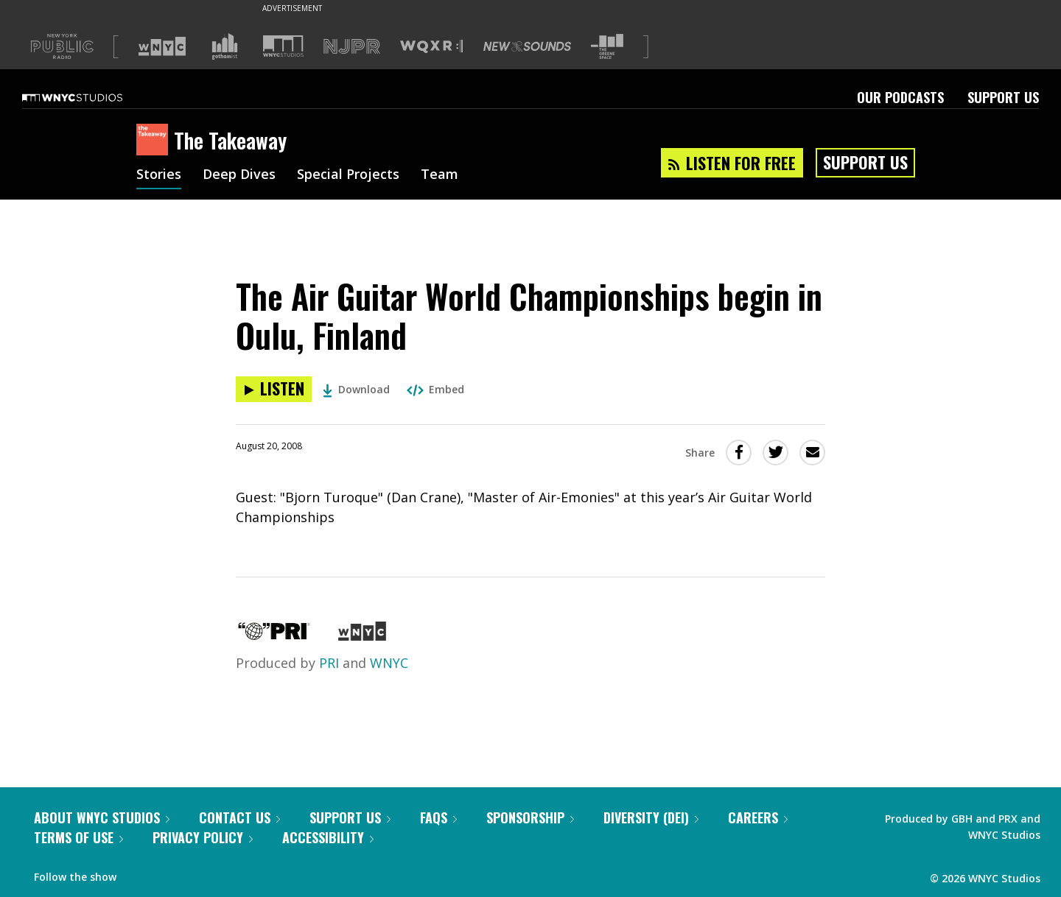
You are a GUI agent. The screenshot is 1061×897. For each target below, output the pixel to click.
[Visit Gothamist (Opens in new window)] (224, 46)
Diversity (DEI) (650, 817)
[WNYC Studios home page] (90, 97)
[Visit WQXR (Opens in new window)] (431, 47)
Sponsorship (530, 817)
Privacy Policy (203, 837)
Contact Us (239, 817)
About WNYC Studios (101, 817)
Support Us (1003, 97)
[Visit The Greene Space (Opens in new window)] (607, 47)
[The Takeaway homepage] (155, 141)
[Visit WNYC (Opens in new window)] (162, 46)
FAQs (438, 817)
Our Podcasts (900, 97)
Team (439, 175)
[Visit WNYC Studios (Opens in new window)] (283, 46)
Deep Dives (239, 175)
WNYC (389, 663)
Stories (158, 175)
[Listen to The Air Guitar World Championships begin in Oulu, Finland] (274, 389)
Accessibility (328, 837)
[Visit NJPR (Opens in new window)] (351, 46)
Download (356, 389)
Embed (435, 389)
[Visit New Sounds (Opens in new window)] (527, 46)
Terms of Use (78, 837)
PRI (329, 663)
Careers (758, 817)
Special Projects (348, 175)
